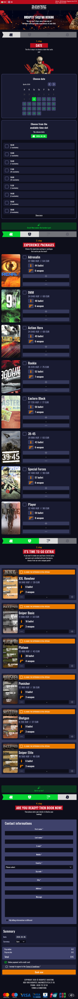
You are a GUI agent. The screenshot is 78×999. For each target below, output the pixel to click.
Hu (5, 2)
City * (39, 880)
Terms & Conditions (32, 966)
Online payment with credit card (17, 962)
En (11, 2)
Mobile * (39, 854)
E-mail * (39, 846)
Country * (39, 863)
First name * (39, 829)
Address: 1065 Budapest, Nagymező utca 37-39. (66, 1)
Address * (39, 888)
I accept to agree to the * (23, 966)
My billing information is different (19, 920)
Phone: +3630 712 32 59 (60, 3)
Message (39, 897)
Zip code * (39, 871)
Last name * (39, 837)
